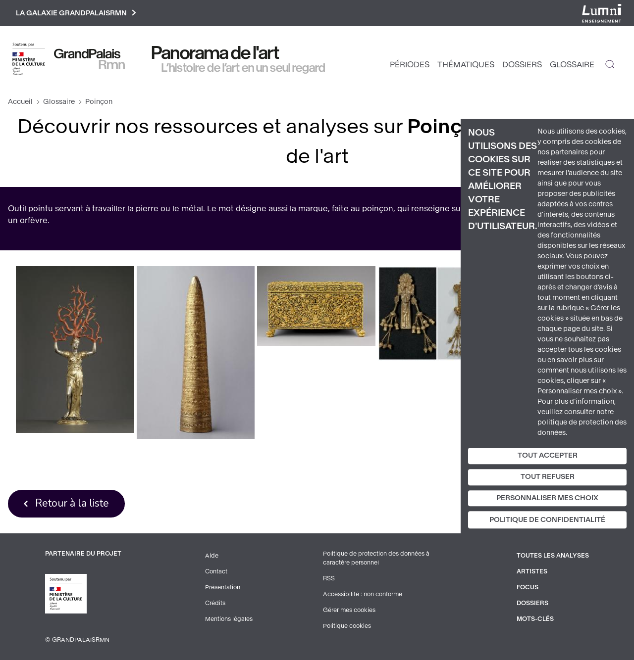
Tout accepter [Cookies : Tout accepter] (548, 455)
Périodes (409, 64)
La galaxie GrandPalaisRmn (76, 13)
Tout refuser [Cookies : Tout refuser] (548, 476)
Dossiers (522, 64)
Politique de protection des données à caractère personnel (376, 558)
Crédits (215, 603)
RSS (329, 578)
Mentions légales (229, 619)
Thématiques (465, 64)
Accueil (20, 101)
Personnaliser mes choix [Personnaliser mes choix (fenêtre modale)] (547, 498)
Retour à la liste (72, 503)
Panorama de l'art (215, 53)
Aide (211, 556)
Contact (216, 571)
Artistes (532, 571)
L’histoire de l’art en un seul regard (243, 68)
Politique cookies (347, 626)
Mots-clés (535, 619)
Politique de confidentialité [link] (547, 520)
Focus (527, 587)
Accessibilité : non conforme (362, 594)
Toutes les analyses (553, 556)
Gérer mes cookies (349, 610)
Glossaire (572, 64)
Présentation (222, 587)
